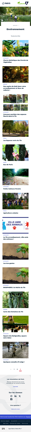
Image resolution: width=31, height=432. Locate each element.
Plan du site (25, 423)
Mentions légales (5, 421)
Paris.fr (28, 417)
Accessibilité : (20, 421)
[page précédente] (10, 369)
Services (15, 25)
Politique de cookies (15, 423)
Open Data (5, 423)
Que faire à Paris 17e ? (15, 428)
